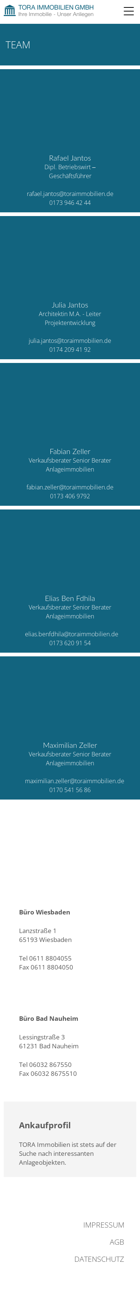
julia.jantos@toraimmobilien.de (70, 341)
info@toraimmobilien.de (54, 976)
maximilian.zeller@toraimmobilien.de (74, 781)
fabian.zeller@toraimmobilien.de (70, 487)
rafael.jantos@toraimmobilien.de (70, 194)
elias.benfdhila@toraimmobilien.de (71, 634)
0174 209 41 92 (70, 349)
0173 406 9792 (70, 496)
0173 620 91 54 (70, 643)
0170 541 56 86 (70, 790)
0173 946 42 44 (70, 203)
